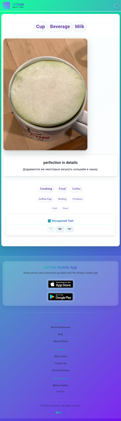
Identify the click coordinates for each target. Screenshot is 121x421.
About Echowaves (60, 327)
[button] (116, 5)
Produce (77, 199)
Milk (79, 26)
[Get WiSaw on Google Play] (60, 296)
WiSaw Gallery (60, 385)
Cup (40, 26)
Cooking (46, 189)
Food (62, 188)
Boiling (62, 199)
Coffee (76, 189)
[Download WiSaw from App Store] (60, 284)
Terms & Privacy (60, 370)
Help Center (60, 356)
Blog (60, 334)
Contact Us (61, 363)
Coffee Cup (45, 199)
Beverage (60, 26)
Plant (65, 208)
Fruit (54, 208)
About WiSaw (60, 341)
